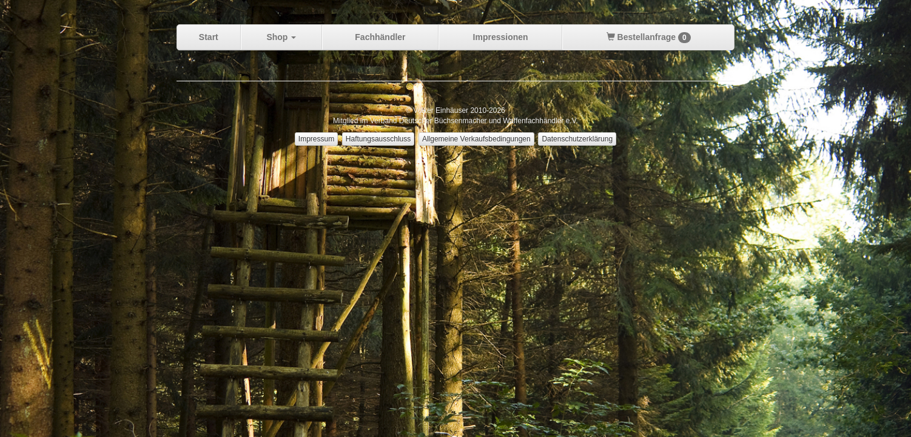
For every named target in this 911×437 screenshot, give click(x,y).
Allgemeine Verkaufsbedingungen (476, 139)
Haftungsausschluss (378, 139)
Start (208, 37)
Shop (281, 37)
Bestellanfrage (649, 37)
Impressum (316, 139)
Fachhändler (380, 37)
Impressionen (500, 37)
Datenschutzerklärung (577, 139)
